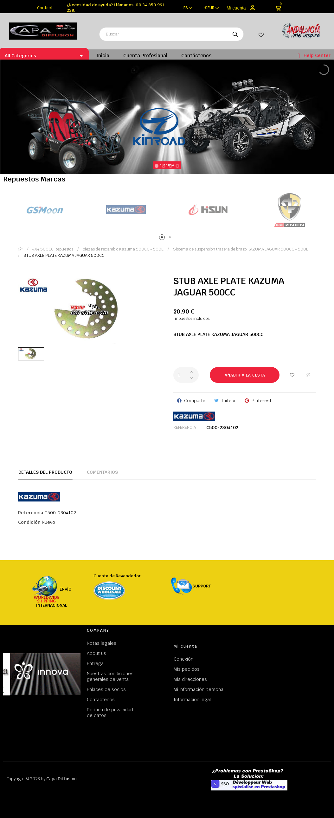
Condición (29, 522)
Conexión (183, 659)
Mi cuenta (236, 7)
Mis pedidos (187, 669)
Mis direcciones (190, 679)
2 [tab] (171, 238)
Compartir (194, 400)
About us (96, 653)
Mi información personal (199, 689)
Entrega (95, 663)
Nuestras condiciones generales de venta (110, 676)
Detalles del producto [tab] (45, 472)
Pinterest (262, 400)
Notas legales (101, 643)
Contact (45, 7)
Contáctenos (101, 699)
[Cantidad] (186, 375)
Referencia (184, 427)
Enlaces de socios (106, 689)
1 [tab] (163, 238)
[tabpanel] (44, 210)
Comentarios (102, 472)
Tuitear (228, 400)
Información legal (192, 699)
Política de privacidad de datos (110, 712)
